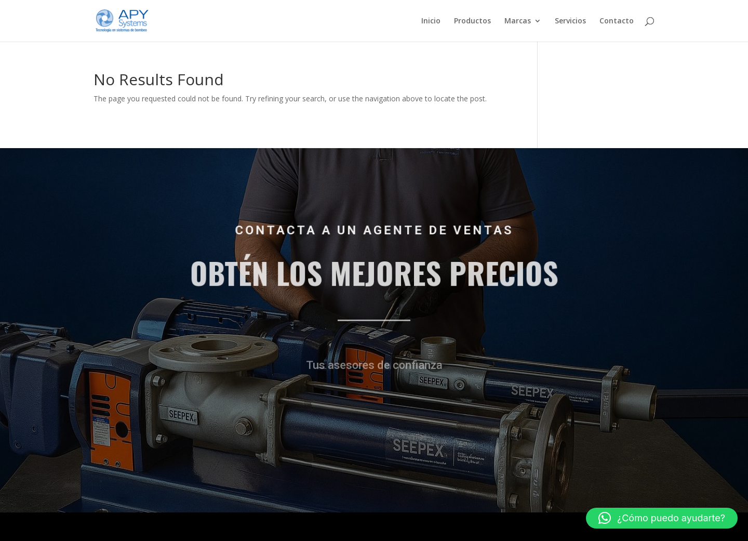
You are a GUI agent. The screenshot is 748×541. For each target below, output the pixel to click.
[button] (662, 518)
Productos (472, 21)
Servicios (570, 21)
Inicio (430, 21)
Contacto (616, 21)
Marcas (517, 21)
